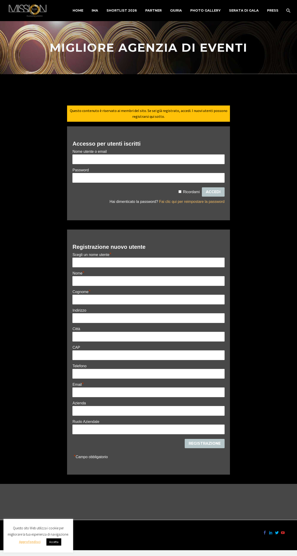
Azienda (79, 403)
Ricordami (191, 192)
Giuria (176, 10)
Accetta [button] (53, 542)
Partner (153, 10)
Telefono (79, 366)
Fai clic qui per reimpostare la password (192, 202)
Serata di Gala (244, 10)
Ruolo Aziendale (85, 422)
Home (78, 10)
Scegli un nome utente (91, 255)
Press (272, 10)
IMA (95, 10)
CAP (76, 347)
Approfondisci (30, 542)
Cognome (81, 292)
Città (76, 329)
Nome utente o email (89, 151)
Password (80, 170)
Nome (78, 273)
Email (78, 385)
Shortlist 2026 (122, 10)
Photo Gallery (205, 10)
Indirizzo (79, 310)
